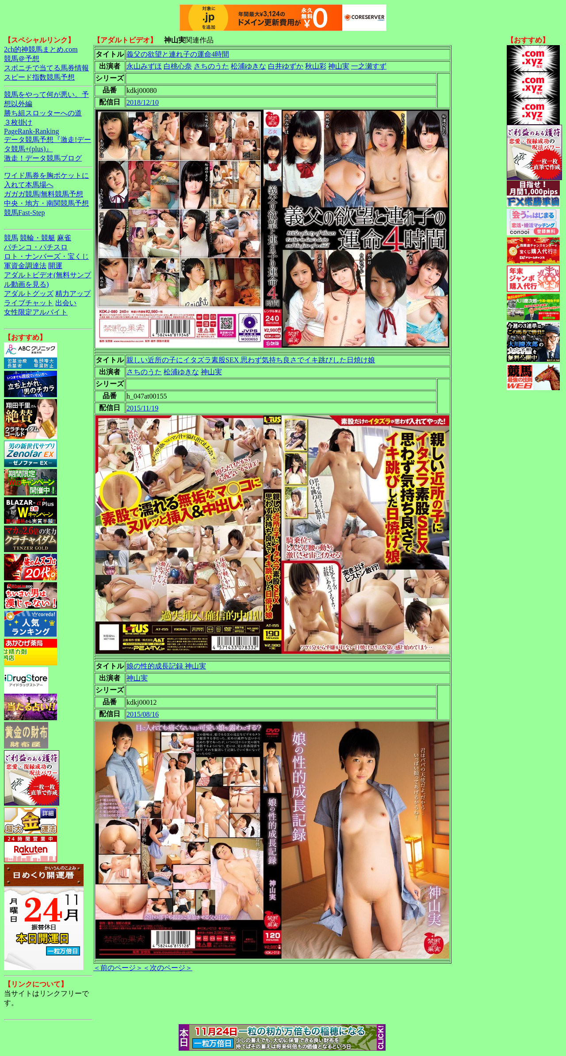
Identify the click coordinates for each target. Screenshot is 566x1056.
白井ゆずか (285, 66)
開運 (55, 265)
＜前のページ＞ (118, 968)
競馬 (11, 238)
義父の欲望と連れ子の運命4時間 (177, 54)
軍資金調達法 (25, 265)
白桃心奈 (178, 66)
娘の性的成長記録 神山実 (166, 666)
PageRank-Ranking (31, 131)
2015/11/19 (142, 408)
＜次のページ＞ (167, 968)
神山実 (338, 66)
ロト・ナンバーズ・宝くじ (46, 256)
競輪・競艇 (37, 238)
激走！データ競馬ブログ (43, 158)
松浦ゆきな (248, 66)
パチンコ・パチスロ (36, 247)
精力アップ (73, 293)
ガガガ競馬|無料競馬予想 (43, 194)
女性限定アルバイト (36, 312)
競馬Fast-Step (24, 212)
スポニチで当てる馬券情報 (46, 68)
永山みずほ (144, 66)
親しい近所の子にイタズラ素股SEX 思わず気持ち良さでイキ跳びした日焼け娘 (250, 360)
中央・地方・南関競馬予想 (46, 203)
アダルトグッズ (29, 293)
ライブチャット (29, 303)
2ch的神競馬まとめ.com (41, 49)
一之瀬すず (368, 66)
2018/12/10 (142, 102)
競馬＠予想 (21, 58)
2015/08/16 (142, 714)
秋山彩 (315, 66)
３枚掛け (18, 122)
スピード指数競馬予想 (39, 77)
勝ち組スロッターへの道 (43, 113)
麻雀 (64, 238)
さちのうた (211, 66)
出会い (65, 303)
